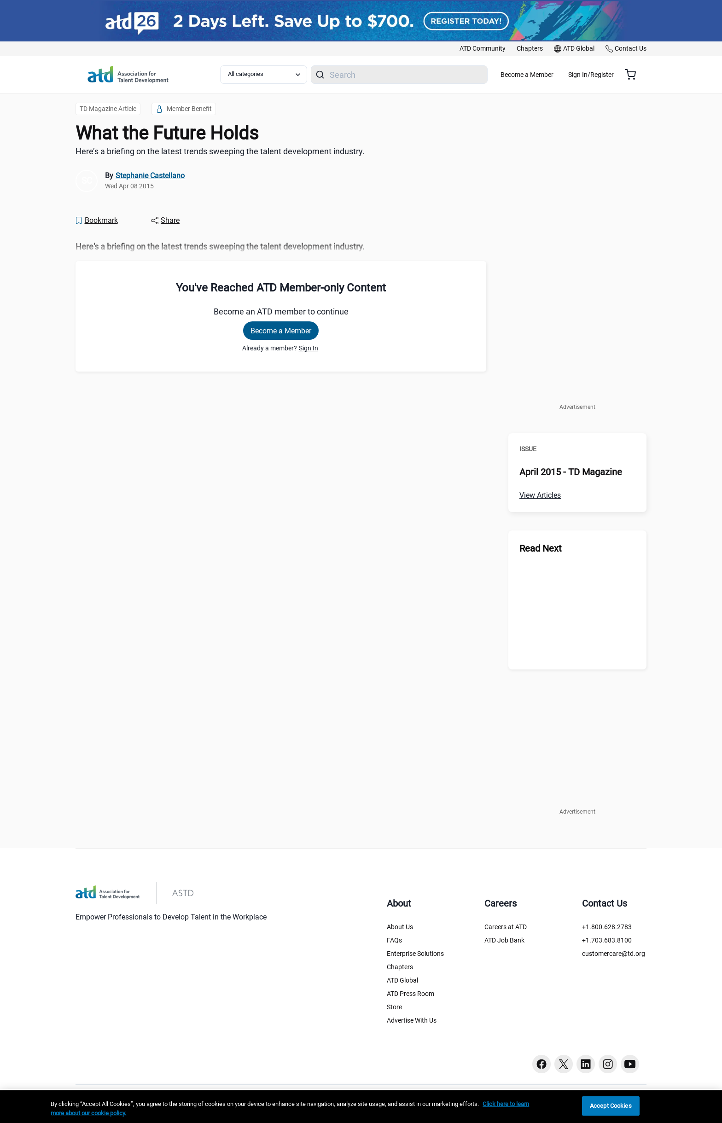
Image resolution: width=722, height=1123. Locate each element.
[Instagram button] (608, 1064)
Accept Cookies (611, 1105)
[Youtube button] (630, 1064)
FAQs (394, 940)
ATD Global (402, 980)
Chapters (400, 967)
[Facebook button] (541, 1064)
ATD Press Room (410, 993)
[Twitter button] (563, 1064)
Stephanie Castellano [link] (150, 175)
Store (394, 1007)
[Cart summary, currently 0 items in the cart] (633, 74)
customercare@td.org (613, 953)
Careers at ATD (505, 927)
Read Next (540, 548)
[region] (281, 247)
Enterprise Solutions (415, 953)
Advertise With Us (412, 1020)
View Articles (540, 495)
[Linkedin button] (585, 1064)
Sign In (308, 348)
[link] (483, 48)
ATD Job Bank (504, 940)
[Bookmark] (96, 220)
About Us (400, 927)
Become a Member (554, 74)
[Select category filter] (268, 74)
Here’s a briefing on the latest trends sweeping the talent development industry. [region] (220, 151)
